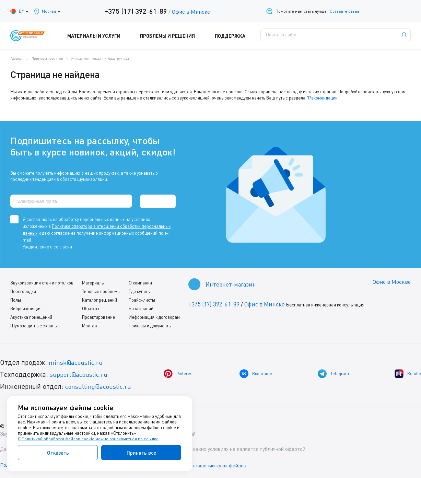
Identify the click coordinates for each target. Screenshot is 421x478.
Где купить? (280, 36)
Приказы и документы (149, 324)
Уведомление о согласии (47, 245)
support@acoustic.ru (81, 373)
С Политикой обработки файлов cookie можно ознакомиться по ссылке (88, 439)
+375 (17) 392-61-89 (134, 11)
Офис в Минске (190, 11)
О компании (139, 281)
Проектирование (98, 316)
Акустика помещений (31, 316)
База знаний (140, 307)
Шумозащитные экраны (34, 324)
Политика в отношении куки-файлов (209, 464)
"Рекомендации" (322, 98)
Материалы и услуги (104, 36)
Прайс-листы (141, 299)
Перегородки (23, 290)
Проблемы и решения (174, 36)
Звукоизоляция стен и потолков (41, 281)
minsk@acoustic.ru (77, 361)
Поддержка (233, 36)
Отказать (58, 453)
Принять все (141, 453)
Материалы (93, 281)
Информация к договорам (153, 316)
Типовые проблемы (101, 290)
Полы (15, 299)
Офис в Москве (391, 280)
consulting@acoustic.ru (100, 385)
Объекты (90, 307)
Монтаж (89, 324)
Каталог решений (99, 299)
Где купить (138, 290)
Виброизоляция (26, 307)
